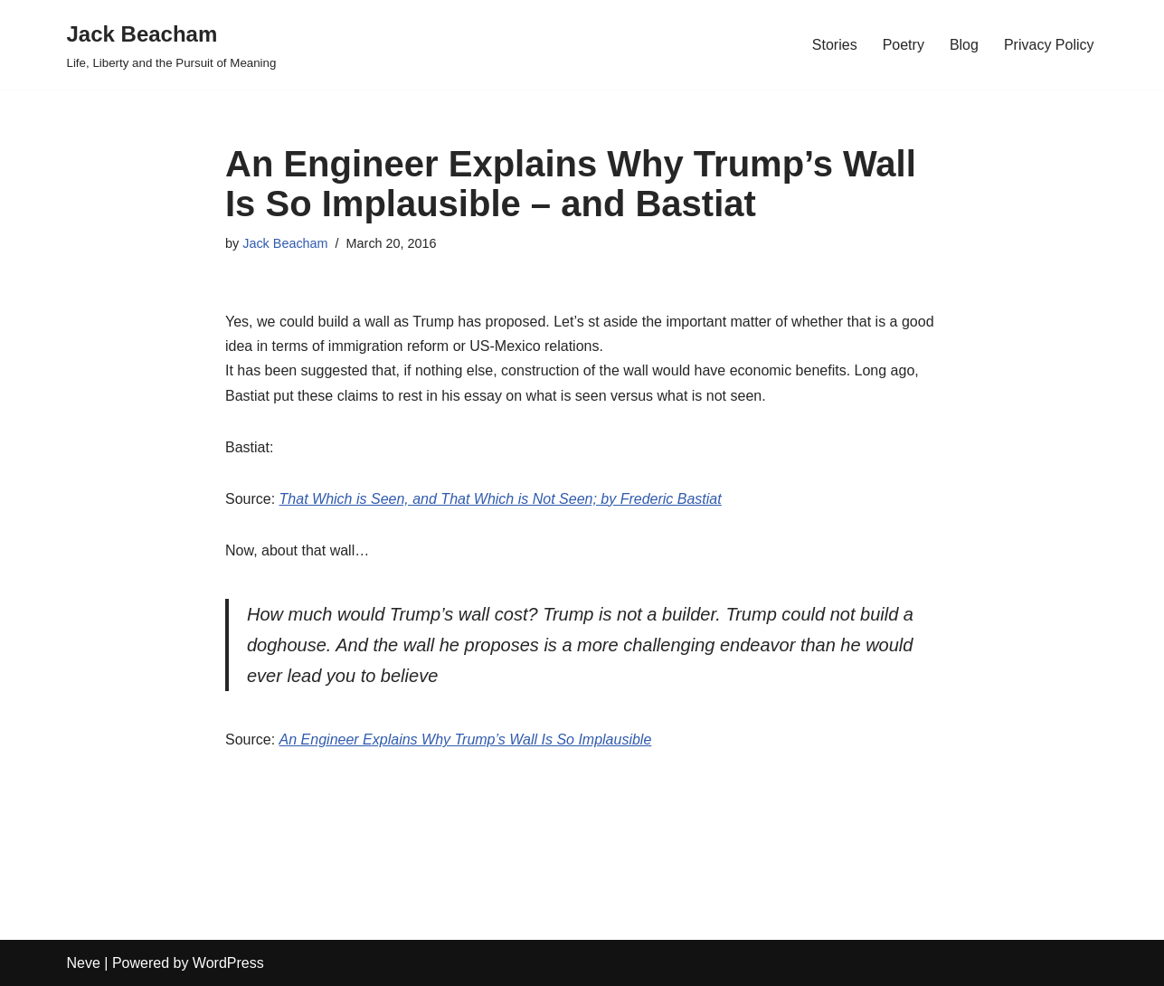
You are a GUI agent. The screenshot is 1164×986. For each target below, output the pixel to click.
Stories (834, 44)
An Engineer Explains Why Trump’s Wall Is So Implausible (465, 739)
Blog (964, 44)
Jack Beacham (284, 243)
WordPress (228, 963)
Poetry (903, 44)
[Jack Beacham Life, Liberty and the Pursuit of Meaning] (172, 44)
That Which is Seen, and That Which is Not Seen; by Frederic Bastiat (500, 499)
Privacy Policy (1049, 44)
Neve (83, 963)
